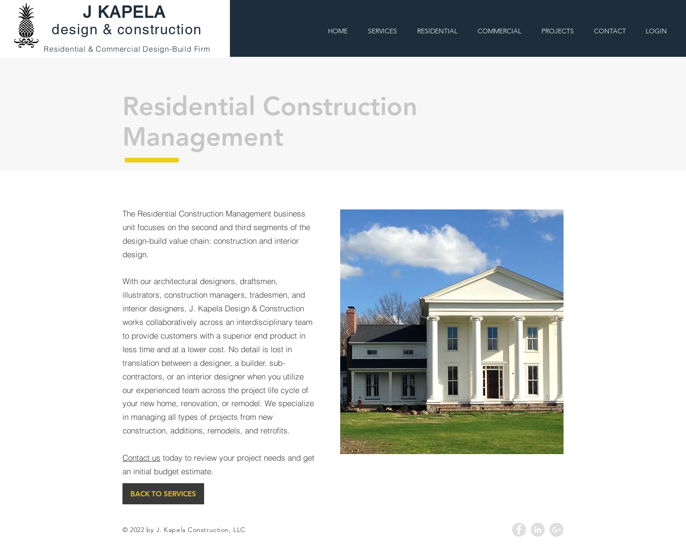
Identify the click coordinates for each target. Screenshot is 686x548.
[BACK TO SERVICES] (163, 493)
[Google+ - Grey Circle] (556, 530)
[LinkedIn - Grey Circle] (538, 530)
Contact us (141, 458)
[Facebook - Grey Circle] (519, 530)
